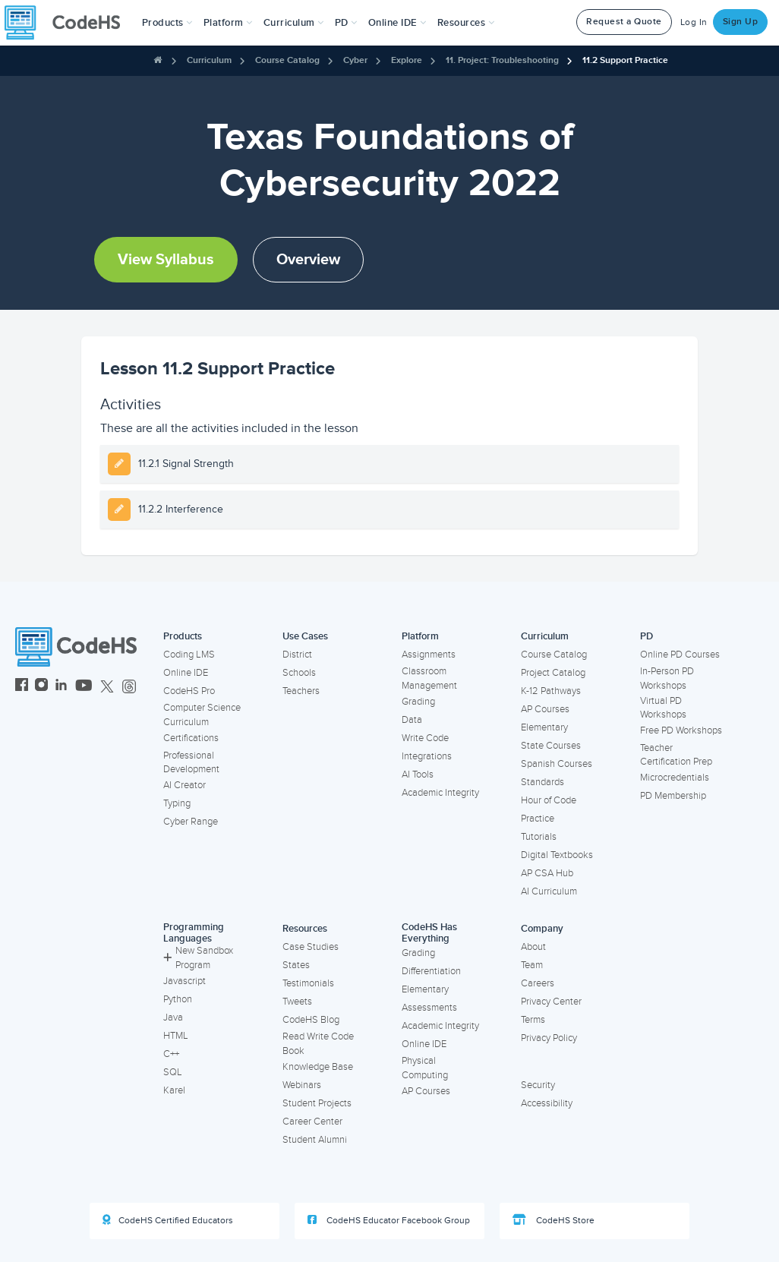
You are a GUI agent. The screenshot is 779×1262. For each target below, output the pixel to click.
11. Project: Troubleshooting (502, 60)
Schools (299, 673)
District (297, 654)
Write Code (425, 738)
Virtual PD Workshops (663, 708)
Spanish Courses (556, 764)
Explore (406, 60)
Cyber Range (190, 822)
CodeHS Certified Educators (167, 1220)
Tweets (297, 1001)
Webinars (301, 1085)
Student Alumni (314, 1140)
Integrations (427, 756)
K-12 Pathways (551, 691)
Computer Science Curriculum (202, 715)
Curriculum (209, 60)
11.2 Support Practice (625, 60)
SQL (172, 1072)
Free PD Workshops (681, 730)
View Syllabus (166, 260)
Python (177, 999)
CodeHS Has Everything (429, 933)
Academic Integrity (440, 793)
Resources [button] (466, 23)
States (296, 965)
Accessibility (546, 1103)
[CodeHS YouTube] (84, 687)
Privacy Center (551, 1001)
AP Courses (545, 709)
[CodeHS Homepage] (68, 23)
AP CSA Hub (547, 873)
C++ (171, 1054)
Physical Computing (425, 1068)
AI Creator (184, 785)
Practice (537, 818)
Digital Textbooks (557, 855)
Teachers (301, 691)
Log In (694, 22)
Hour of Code (548, 800)
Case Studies (310, 947)
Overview (308, 260)
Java (173, 1017)
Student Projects (317, 1103)
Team (532, 965)
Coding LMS (189, 654)
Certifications (191, 738)
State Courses (551, 746)
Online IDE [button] (397, 23)
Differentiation (431, 971)
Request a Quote (624, 21)
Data (412, 720)
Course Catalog (287, 60)
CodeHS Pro (189, 691)
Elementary (544, 727)
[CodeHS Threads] (129, 687)
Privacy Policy (549, 1038)
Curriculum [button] (293, 23)
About (533, 947)
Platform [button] (228, 23)
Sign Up (740, 21)
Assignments (429, 654)
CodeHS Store (553, 1220)
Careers (537, 983)
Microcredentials (674, 777)
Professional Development (191, 762)
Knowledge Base (317, 1067)
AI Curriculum (549, 891)
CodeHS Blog (310, 1020)
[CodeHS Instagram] (41, 687)
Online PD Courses (680, 654)
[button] (167, 23)
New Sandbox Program (198, 958)
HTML (175, 1036)
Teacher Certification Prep (676, 755)
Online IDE (185, 673)
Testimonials (308, 983)
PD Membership (673, 796)
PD (646, 636)
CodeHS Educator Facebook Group (389, 1220)
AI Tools (418, 774)
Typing (177, 803)
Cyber (355, 60)
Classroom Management (429, 678)
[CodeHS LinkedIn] (61, 687)
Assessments (429, 1008)
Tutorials (539, 837)
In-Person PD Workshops (667, 678)
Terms (533, 1020)
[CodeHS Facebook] (21, 687)
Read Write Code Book (318, 1043)
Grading (418, 702)
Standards (542, 782)
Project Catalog (553, 673)
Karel (174, 1090)
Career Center (312, 1121)
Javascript (184, 981)
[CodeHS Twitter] (107, 687)
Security (538, 1085)
